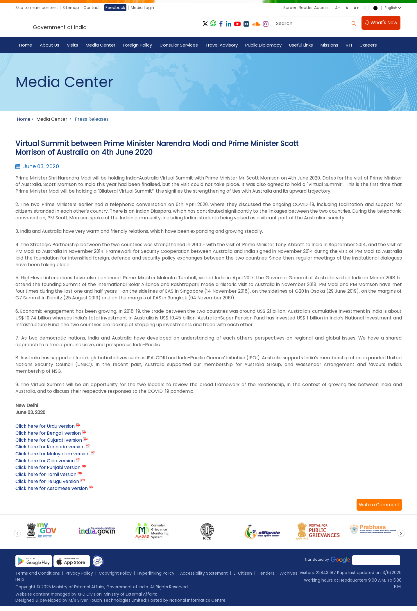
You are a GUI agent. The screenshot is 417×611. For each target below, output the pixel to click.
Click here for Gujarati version (49, 443)
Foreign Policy (137, 45)
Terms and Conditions (37, 577)
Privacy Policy (80, 577)
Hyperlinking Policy (156, 577)
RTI (349, 45)
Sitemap (71, 7)
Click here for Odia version (45, 464)
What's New (381, 23)
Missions (330, 45)
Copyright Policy (115, 577)
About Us (50, 45)
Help (42, 584)
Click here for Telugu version (47, 485)
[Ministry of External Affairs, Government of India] (71, 24)
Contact (92, 7)
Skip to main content (36, 7)
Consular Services (179, 45)
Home (25, 45)
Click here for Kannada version (50, 450)
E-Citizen (244, 577)
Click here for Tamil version (46, 478)
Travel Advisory (222, 45)
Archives (24, 584)
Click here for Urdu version (45, 429)
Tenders (267, 577)
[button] (379, 509)
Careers (368, 45)
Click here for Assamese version (52, 492)
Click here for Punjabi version (48, 471)
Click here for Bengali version (48, 436)
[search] (354, 23)
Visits (72, 45)
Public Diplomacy (264, 45)
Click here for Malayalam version (52, 457)
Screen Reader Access (305, 7)
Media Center (101, 45)
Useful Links (301, 45)
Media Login (144, 7)
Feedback (116, 7)
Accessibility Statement (205, 577)
